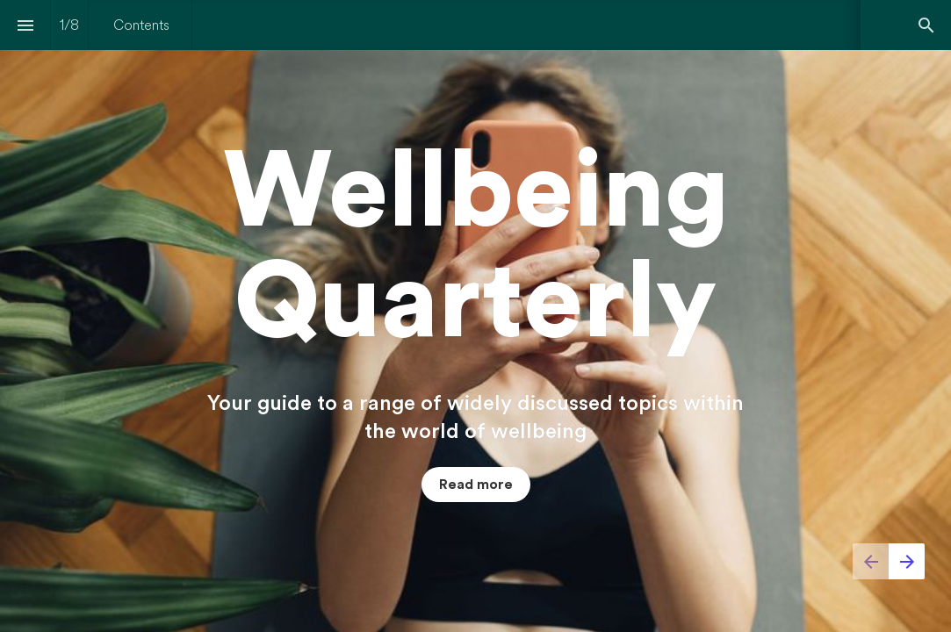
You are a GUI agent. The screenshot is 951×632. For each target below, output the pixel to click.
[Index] (25, 25)
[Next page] (907, 561)
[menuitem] (141, 25)
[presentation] (475, 316)
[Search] (926, 25)
